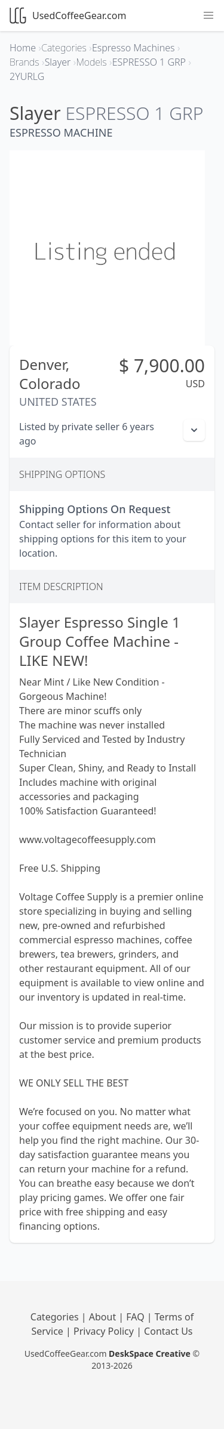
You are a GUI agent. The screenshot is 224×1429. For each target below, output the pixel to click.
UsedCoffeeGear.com (68, 15)
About (104, 1316)
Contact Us (168, 1331)
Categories (55, 1316)
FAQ (136, 1316)
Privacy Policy (104, 1331)
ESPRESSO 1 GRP (134, 113)
